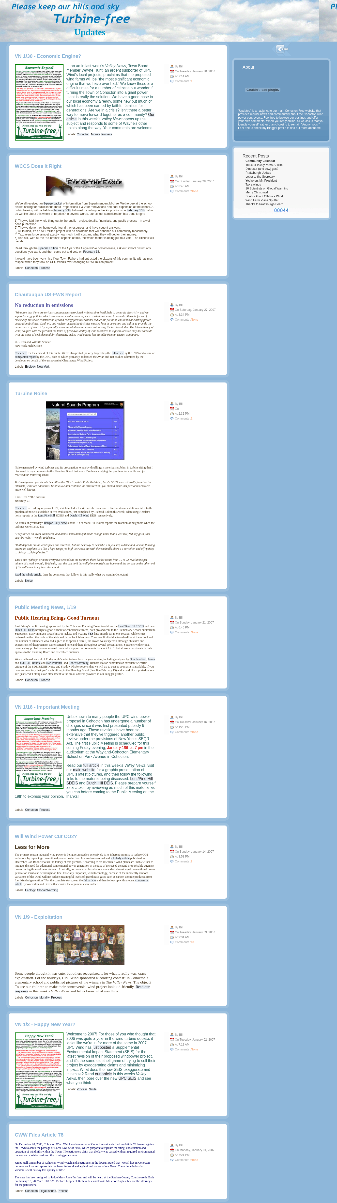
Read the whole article (28, 574)
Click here (21, 353)
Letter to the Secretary (260, 176)
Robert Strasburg (79, 663)
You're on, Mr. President (261, 180)
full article (118, 353)
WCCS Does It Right (38, 166)
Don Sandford (138, 659)
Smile (92, 1089)
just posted (102, 1047)
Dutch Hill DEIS (25, 630)
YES (90, 633)
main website (84, 770)
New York (43, 366)
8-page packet (53, 203)
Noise (29, 580)
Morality (44, 997)
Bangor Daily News (55, 523)
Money (95, 134)
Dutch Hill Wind (79, 515)
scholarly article (120, 858)
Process (106, 134)
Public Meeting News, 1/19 (45, 607)
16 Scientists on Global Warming (266, 188)
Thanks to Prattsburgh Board (264, 204)
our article (103, 1074)
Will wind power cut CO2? (46, 836)
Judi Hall (25, 663)
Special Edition (48, 248)
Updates (89, 32)
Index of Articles (264, 165)
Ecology (30, 366)
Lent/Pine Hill (46, 515)
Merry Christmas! (256, 192)
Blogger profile (276, 128)
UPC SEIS (128, 1078)
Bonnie (36, 663)
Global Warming (47, 890)
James (151, 659)
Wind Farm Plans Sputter (261, 200)
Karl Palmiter (54, 663)
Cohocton (83, 134)
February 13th (136, 210)
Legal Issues (47, 1191)
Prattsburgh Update (258, 172)
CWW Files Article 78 (39, 1135)
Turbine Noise (31, 393)
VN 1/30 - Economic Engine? (48, 56)
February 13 (91, 251)
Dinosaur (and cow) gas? (261, 169)
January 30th (61, 210)
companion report (25, 357)
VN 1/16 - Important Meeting (47, 707)
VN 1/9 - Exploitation (38, 917)
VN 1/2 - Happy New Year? (45, 1024)
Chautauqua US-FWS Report (48, 294)
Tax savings (253, 184)
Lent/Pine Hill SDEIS (131, 626)
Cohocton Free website (300, 110)
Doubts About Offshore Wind (264, 196)
